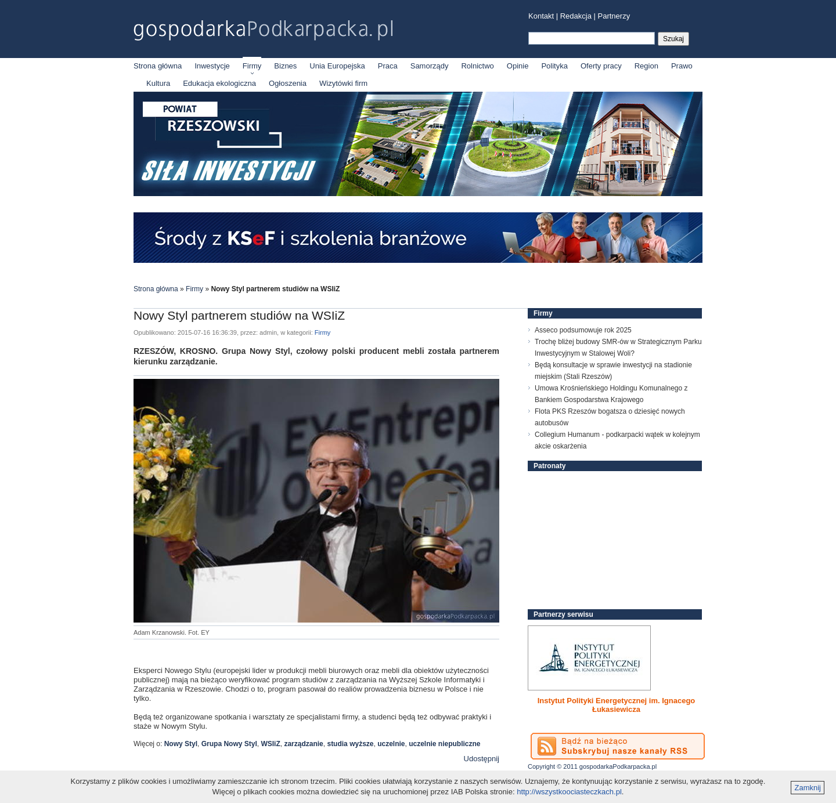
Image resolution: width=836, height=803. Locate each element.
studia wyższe (350, 744)
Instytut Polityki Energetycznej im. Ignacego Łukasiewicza (617, 705)
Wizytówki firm (343, 83)
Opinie (518, 66)
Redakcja (576, 16)
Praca (388, 66)
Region (646, 66)
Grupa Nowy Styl (229, 744)
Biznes (285, 66)
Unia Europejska (337, 66)
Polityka (554, 66)
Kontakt (541, 16)
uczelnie (391, 744)
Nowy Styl (180, 744)
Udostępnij (481, 758)
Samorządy (429, 66)
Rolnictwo (477, 66)
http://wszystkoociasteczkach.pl (569, 791)
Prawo (682, 66)
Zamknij (807, 787)
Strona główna (158, 66)
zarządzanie (303, 744)
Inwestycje (212, 66)
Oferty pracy (601, 66)
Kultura (158, 83)
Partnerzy (614, 16)
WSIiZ (270, 744)
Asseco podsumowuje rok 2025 (583, 330)
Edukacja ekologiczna (219, 83)
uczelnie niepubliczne (444, 744)
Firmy (252, 66)
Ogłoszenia (288, 83)
